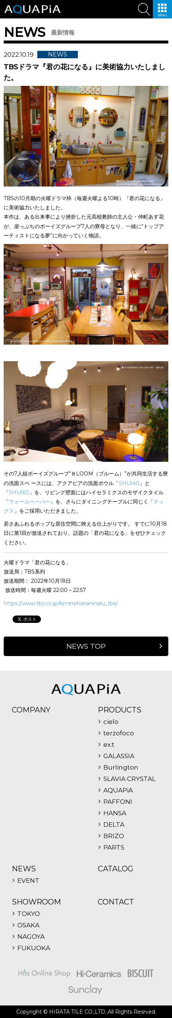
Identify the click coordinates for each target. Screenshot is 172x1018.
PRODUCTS (119, 710)
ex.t (108, 745)
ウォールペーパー (29, 501)
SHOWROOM (36, 902)
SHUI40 (129, 483)
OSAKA (28, 925)
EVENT (28, 881)
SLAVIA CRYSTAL (129, 779)
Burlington (120, 767)
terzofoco (118, 733)
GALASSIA (118, 756)
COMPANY (31, 710)
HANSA (114, 813)
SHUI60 (19, 492)
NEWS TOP (86, 646)
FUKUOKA (33, 948)
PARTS (113, 847)
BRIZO (113, 836)
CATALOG (115, 868)
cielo (110, 722)
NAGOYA (31, 937)
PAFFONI (117, 802)
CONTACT (116, 902)
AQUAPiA (118, 790)
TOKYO (28, 914)
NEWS (24, 868)
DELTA (113, 825)
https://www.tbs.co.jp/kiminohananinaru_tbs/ (61, 603)
